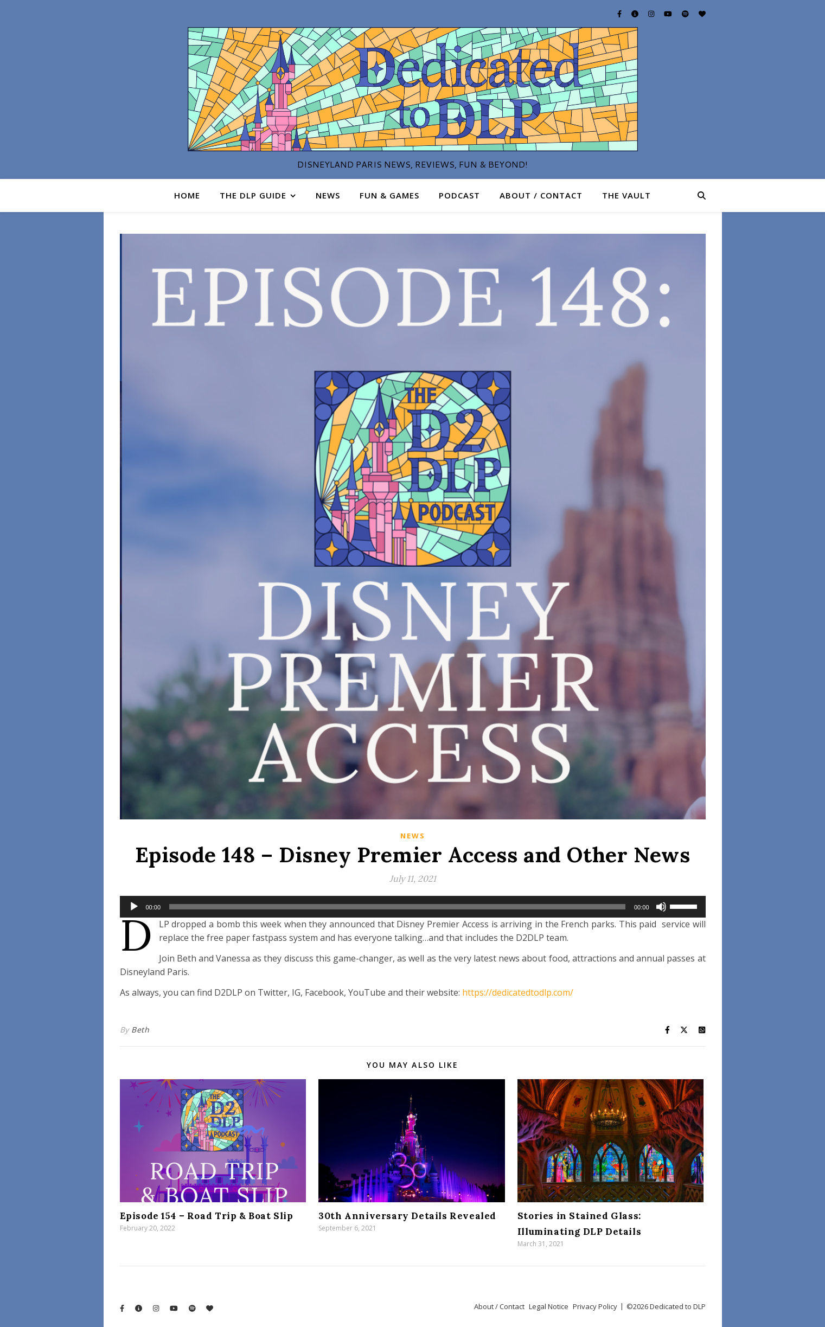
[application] (413, 907)
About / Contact (541, 195)
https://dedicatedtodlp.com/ (517, 992)
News (328, 195)
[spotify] (686, 13)
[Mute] (661, 906)
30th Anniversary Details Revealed (407, 1216)
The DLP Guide (253, 195)
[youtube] (669, 13)
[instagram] (652, 13)
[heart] (702, 13)
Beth (140, 1029)
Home (187, 195)
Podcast (459, 195)
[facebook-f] (620, 13)
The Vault (626, 195)
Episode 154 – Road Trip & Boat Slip (206, 1216)
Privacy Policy (595, 1306)
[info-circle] (635, 13)
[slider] (397, 906)
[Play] (134, 906)
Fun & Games (389, 195)
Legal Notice (548, 1306)
